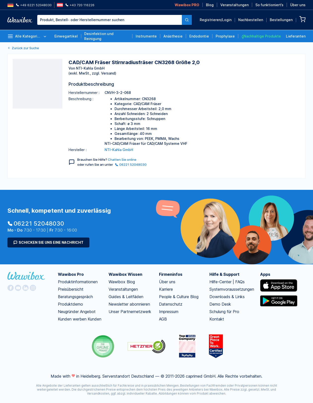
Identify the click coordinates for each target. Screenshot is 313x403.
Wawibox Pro (71, 274)
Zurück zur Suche (23, 48)
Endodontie (199, 36)
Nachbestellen (250, 20)
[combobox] (114, 20)
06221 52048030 (131, 164)
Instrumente (146, 36)
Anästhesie (173, 36)
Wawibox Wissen (125, 274)
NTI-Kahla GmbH (119, 150)
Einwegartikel (66, 36)
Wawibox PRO (187, 5)
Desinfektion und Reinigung (99, 36)
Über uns (298, 5)
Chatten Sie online (122, 159)
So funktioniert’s (269, 5)
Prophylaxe (225, 36)
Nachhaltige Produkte (261, 36)
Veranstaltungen (234, 5)
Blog (210, 5)
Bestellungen (281, 20)
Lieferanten (296, 36)
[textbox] (109, 20)
